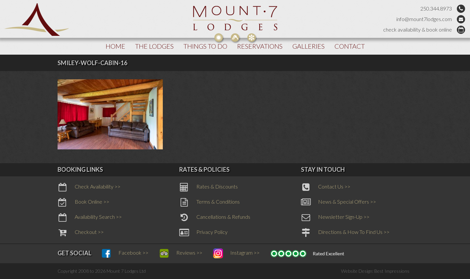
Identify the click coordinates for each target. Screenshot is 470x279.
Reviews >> (180, 253)
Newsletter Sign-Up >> (335, 217)
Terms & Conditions (209, 202)
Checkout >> (81, 232)
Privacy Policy (203, 232)
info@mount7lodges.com (424, 19)
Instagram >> (236, 253)
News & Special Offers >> (338, 202)
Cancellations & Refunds (214, 217)
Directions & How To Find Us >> (345, 232)
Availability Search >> (90, 217)
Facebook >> (124, 253)
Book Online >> (83, 202)
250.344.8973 (436, 8)
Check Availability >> (89, 187)
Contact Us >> (325, 187)
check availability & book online (417, 29)
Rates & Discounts (208, 187)
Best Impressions (391, 271)
